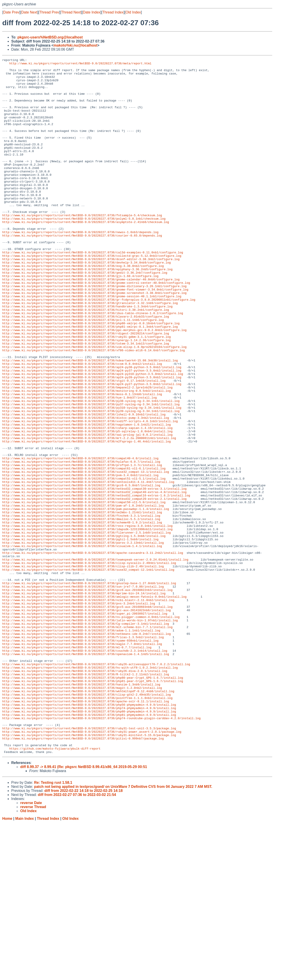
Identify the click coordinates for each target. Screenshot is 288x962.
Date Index (91, 12)
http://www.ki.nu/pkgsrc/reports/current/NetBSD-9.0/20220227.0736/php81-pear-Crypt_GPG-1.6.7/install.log (92, 806)
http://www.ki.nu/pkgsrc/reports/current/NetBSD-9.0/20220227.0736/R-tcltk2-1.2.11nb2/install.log (85, 798)
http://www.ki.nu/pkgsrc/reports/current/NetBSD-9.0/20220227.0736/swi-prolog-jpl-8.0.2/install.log (87, 510)
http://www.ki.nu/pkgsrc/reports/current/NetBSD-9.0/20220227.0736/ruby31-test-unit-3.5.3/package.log (89, 863)
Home (7, 958)
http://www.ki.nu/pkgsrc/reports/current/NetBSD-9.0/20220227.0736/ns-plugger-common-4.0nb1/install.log (91, 729)
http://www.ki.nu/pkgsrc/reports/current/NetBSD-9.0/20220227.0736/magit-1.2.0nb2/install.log (82, 814)
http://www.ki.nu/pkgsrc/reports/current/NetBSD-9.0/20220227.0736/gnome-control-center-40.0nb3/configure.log (96, 328)
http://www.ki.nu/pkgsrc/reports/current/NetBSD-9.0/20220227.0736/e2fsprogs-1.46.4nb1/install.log (86, 518)
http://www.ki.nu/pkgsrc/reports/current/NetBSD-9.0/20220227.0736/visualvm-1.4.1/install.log (82, 644)
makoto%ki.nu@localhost (75, 45)
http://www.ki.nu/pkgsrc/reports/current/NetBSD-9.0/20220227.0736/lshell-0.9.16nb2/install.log (83, 486)
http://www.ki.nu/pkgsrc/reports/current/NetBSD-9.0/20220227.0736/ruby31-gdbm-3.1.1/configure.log (86, 393)
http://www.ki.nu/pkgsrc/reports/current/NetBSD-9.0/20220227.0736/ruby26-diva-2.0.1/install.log (84, 794)
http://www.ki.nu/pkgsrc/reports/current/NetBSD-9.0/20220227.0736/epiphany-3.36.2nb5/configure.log (87, 312)
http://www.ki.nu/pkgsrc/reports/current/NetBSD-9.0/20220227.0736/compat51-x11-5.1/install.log (83, 563)
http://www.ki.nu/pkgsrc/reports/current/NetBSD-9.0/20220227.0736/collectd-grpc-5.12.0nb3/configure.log (91, 295)
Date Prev (11, 12)
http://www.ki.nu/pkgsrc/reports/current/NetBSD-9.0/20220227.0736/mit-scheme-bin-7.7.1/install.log (87, 741)
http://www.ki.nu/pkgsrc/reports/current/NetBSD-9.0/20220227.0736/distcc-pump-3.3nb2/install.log (85, 490)
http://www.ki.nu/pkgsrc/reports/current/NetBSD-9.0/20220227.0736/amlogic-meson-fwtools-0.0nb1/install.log (94, 705)
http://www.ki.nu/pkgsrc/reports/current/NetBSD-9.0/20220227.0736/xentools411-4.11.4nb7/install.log (88, 567)
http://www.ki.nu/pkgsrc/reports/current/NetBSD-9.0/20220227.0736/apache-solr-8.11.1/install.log (85, 830)
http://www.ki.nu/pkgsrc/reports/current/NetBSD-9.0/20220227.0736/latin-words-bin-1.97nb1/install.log (90, 733)
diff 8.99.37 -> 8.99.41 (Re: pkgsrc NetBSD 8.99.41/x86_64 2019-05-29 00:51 (83, 906)
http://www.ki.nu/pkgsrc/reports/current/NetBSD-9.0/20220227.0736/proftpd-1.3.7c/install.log (82, 547)
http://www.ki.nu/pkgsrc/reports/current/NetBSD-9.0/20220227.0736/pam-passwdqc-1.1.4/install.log (85, 599)
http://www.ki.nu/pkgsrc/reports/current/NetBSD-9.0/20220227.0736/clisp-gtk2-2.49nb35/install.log (86, 822)
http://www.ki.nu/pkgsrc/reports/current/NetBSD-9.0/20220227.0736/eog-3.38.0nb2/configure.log (83, 308)
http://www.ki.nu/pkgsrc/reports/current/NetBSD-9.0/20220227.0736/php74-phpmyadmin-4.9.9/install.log (89, 838)
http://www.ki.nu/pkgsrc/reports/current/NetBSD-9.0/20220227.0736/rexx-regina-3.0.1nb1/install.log (87, 619)
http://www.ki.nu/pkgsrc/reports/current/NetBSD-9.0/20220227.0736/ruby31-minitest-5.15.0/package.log (89, 871)
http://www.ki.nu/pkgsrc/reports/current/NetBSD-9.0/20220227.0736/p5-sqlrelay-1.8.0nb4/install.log (87, 506)
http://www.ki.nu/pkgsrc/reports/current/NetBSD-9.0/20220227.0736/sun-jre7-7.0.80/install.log (83, 692)
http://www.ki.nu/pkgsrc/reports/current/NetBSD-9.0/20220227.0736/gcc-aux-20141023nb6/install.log (86, 721)
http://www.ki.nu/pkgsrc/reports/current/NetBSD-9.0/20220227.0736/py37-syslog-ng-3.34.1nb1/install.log (91, 474)
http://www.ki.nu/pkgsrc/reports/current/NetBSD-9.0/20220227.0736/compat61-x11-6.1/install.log (83, 551)
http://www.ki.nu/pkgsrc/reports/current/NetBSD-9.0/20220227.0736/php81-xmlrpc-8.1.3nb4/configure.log (90, 380)
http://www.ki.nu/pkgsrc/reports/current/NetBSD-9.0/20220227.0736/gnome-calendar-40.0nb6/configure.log (91, 324)
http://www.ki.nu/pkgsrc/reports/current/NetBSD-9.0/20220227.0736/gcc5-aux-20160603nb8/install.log (87, 717)
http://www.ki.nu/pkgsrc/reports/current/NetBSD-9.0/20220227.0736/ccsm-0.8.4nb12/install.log (82, 425)
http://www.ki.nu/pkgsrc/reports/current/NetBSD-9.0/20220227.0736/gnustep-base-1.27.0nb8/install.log (89, 688)
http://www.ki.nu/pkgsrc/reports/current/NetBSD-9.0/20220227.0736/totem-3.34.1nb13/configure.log (85, 401)
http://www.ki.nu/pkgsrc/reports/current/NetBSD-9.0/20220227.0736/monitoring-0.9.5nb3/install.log (86, 457)
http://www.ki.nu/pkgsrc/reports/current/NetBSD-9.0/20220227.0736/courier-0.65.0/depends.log (82, 271)
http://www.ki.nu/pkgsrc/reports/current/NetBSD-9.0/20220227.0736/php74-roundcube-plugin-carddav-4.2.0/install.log (101, 850)
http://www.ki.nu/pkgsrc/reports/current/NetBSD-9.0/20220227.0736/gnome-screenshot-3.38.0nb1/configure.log (94, 340)
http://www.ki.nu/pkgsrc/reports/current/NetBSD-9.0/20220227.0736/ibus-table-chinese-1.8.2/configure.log (92, 364)
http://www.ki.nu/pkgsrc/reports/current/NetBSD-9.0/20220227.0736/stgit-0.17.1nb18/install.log (83, 445)
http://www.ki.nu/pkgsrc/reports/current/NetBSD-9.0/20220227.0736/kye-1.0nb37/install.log (79, 466)
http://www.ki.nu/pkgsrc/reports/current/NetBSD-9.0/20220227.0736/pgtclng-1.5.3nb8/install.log (83, 632)
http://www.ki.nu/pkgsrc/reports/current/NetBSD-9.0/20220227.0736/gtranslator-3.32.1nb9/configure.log (90, 352)
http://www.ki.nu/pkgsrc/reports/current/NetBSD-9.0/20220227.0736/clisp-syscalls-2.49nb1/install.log (89, 664)
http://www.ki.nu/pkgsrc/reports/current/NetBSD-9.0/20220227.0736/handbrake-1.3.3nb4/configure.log (87, 356)
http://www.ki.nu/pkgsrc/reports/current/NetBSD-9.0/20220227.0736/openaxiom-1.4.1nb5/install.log (85, 773)
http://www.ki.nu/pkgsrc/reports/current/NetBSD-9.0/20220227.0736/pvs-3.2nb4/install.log (78, 713)
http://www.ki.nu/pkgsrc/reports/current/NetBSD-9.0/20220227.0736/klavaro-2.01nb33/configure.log (85, 368)
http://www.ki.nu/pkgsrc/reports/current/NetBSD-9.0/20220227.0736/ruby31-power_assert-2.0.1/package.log (91, 867)
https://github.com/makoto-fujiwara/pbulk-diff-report (55, 887)
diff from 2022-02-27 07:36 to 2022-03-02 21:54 (77, 934)
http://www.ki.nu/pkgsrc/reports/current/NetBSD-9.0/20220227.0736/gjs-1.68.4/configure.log (80, 320)
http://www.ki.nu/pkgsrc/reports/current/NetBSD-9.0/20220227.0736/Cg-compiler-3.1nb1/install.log (85, 737)
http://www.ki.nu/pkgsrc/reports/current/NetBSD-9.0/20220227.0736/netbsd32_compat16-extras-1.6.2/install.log (96, 583)
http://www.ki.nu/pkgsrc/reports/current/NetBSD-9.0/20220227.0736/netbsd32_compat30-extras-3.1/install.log (94, 575)
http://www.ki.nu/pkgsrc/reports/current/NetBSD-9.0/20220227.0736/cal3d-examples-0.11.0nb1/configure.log (92, 291)
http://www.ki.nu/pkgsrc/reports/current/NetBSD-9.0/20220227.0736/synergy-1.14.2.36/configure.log (86, 397)
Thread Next (71, 12)
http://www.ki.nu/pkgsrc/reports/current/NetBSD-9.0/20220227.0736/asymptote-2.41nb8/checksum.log (85, 255)
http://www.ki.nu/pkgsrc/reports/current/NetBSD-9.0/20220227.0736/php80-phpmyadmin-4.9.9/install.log (89, 842)
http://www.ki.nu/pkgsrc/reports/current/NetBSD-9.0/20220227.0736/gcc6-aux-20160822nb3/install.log (87, 696)
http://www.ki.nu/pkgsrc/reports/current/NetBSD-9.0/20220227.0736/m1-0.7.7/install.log (76, 765)
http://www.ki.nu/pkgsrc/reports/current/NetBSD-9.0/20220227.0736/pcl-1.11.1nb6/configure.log (83, 372)
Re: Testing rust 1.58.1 (53, 922)
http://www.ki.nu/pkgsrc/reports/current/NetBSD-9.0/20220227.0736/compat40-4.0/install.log (80, 538)
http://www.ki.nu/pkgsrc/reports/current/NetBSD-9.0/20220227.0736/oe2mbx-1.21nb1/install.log (82, 603)
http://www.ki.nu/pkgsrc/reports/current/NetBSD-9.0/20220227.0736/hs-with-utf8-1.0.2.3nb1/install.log (90, 790)
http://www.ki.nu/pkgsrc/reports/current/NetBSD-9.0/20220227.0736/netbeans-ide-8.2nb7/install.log (86, 749)
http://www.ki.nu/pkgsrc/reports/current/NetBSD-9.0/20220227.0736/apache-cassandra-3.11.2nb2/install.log (92, 652)
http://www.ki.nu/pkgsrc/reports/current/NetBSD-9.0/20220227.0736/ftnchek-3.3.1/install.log (81, 607)
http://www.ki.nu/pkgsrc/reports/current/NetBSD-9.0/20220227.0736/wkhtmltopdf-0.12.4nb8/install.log (88, 818)
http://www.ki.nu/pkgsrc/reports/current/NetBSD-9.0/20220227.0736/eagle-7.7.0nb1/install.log (82, 761)
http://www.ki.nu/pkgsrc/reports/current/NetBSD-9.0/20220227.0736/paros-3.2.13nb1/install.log (83, 640)
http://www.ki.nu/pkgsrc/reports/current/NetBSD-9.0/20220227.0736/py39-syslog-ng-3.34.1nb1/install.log (91, 482)
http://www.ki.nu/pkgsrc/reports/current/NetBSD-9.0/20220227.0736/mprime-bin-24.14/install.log (83, 700)
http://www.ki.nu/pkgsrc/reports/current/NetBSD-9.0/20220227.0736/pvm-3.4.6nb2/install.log (80, 559)
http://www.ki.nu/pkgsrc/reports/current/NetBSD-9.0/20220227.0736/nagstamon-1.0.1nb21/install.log (86, 498)
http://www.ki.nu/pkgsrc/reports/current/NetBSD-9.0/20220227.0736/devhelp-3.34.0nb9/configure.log (86, 304)
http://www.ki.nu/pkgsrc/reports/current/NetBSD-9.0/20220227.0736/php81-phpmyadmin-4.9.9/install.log (89, 846)
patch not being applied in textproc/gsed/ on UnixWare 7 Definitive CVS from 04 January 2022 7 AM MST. (123, 926)
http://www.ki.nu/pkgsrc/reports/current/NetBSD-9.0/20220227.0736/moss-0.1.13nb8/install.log (82, 462)
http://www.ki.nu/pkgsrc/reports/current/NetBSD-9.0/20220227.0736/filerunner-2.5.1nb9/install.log (86, 628)
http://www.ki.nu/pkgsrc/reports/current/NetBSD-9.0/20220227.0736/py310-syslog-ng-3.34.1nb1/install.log (91, 478)
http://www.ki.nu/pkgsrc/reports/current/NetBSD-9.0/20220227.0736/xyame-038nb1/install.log (80, 757)
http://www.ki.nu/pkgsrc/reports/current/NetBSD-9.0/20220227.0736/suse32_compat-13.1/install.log (85, 555)
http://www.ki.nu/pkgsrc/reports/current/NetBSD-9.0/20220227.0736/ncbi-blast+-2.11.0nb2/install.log (88, 709)
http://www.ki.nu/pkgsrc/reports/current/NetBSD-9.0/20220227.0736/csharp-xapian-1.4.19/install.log (87, 502)
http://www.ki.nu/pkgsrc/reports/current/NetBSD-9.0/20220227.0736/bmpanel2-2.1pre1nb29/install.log (87, 453)
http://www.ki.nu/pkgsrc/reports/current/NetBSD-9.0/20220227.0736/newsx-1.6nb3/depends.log (80, 267)
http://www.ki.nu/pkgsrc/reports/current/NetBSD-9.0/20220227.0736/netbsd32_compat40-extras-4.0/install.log (94, 579)
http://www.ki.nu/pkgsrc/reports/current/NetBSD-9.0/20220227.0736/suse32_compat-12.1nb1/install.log (88, 672)
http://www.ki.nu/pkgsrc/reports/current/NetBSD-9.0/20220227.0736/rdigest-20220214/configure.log (85, 389)
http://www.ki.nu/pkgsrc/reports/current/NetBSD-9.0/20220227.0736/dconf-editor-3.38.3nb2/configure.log (91, 299)
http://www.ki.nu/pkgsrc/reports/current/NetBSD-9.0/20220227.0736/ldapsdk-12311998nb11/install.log (87, 624)
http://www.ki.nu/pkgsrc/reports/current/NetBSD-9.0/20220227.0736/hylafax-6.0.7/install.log (81, 543)
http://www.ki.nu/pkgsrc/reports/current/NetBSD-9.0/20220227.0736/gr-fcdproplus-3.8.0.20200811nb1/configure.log (98, 348)
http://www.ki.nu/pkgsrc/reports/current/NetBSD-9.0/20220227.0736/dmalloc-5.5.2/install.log (81, 611)
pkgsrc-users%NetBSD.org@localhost (50, 37)
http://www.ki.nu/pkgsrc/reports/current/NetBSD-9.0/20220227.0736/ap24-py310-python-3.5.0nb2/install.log (92, 437)
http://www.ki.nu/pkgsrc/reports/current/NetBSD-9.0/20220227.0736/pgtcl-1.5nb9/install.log (80, 636)
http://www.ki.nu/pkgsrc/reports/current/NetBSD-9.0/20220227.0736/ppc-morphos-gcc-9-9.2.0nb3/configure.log (94, 385)
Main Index (24, 958)
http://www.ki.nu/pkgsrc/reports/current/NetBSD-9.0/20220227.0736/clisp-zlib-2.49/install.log (83, 668)
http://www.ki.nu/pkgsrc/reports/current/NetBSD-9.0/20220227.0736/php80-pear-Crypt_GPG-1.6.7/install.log (92, 802)
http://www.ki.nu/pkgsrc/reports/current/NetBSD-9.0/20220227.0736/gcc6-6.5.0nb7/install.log (81, 571)
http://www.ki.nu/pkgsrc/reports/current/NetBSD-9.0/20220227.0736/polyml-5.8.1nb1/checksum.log (83, 251)
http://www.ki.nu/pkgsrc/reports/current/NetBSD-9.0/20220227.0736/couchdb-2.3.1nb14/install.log (84, 769)
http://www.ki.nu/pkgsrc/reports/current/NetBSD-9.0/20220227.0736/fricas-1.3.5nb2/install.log (83, 753)
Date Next (29, 12)
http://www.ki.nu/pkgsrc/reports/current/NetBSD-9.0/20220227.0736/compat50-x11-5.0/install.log (83, 591)
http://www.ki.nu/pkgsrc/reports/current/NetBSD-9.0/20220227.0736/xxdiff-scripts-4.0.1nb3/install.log (90, 494)
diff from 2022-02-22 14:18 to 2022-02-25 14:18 (83, 930)
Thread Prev (49, 12)
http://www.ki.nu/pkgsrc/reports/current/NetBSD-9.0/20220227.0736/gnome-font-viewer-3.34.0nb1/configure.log (95, 336)
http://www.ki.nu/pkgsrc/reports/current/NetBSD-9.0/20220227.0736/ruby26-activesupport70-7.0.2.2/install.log (96, 786)
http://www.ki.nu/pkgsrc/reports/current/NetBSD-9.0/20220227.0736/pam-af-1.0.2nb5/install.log (83, 595)
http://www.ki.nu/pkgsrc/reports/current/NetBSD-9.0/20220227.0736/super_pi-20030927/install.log (84, 725)
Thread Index (113, 12)
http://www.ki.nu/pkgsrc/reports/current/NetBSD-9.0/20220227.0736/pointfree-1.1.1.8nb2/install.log (87, 826)
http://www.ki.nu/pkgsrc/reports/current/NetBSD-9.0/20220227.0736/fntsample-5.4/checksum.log (82, 247)
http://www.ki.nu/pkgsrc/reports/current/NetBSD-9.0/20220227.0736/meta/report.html (80, 65)
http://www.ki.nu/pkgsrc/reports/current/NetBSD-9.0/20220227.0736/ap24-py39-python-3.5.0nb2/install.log (91, 441)
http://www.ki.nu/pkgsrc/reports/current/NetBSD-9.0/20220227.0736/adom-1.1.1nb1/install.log (81, 745)
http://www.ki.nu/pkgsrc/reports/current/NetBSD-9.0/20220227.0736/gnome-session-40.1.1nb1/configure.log (91, 344)
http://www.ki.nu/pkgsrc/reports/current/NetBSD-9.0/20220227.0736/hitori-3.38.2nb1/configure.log (85, 360)
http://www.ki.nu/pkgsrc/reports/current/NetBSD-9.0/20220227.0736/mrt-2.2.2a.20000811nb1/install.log (89, 514)
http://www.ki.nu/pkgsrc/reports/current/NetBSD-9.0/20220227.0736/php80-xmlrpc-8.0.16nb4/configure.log (91, 376)
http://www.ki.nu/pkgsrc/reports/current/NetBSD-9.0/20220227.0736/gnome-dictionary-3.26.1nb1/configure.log (94, 332)
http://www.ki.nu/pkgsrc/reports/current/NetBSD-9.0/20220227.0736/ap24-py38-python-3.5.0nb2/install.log (91, 429)
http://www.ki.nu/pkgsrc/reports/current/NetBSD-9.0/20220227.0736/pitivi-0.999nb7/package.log (83, 875)
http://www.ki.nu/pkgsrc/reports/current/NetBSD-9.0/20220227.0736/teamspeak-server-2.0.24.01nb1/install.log (95, 660)
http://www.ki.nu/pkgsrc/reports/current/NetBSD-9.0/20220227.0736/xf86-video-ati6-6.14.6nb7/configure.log (93, 409)
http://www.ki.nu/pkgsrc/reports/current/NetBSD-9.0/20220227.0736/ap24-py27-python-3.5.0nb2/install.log (91, 449)
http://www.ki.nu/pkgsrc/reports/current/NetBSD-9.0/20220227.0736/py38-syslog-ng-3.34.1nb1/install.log (91, 470)
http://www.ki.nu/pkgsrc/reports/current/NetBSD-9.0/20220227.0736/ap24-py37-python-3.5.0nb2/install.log (91, 433)
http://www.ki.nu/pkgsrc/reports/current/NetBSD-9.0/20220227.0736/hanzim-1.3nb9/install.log (81, 810)
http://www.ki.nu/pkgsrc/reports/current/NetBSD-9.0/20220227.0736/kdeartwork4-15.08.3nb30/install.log (90, 421)
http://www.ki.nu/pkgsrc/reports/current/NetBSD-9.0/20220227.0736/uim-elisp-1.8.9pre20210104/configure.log (94, 405)
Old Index (133, 12)
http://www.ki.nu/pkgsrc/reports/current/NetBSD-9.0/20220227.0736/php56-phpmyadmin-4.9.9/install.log (89, 834)
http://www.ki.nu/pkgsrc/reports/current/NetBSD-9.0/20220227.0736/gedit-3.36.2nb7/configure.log (84, 316)
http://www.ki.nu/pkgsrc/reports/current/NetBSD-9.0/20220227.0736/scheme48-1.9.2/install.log (82, 615)
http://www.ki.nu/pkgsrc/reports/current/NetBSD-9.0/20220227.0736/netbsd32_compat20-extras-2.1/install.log (94, 587)
